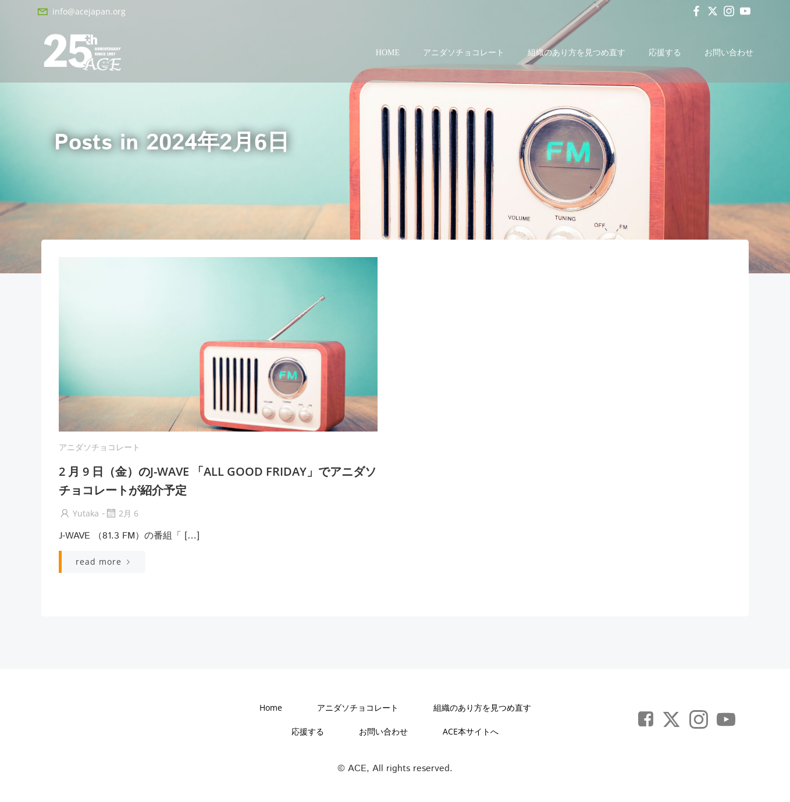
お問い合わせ (728, 52)
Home (388, 52)
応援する (665, 52)
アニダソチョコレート (463, 52)
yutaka (79, 513)
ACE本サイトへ (471, 731)
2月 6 (121, 513)
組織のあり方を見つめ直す (576, 52)
